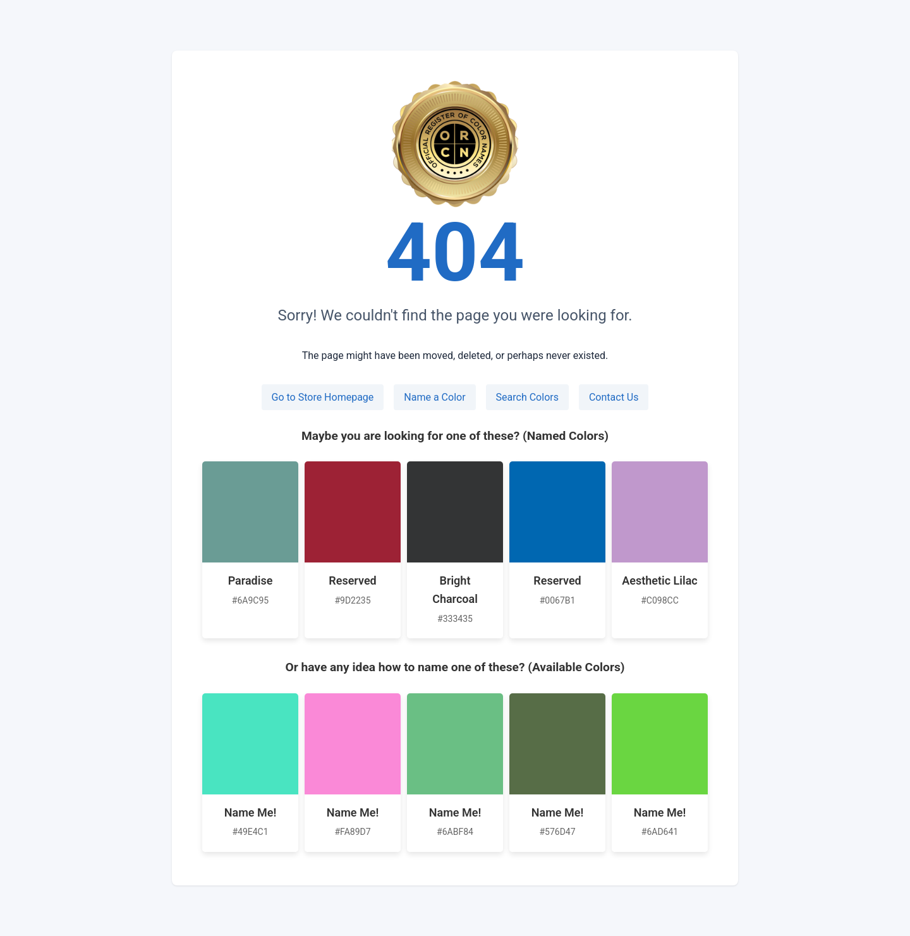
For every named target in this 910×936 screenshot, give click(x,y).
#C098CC (660, 600)
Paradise (250, 580)
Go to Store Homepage (323, 397)
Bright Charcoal (455, 589)
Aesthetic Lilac (659, 580)
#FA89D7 (352, 832)
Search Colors (527, 397)
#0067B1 (558, 600)
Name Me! (250, 812)
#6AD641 (659, 832)
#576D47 (557, 832)
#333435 (455, 619)
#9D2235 (352, 600)
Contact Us (614, 397)
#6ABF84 (455, 832)
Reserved (352, 580)
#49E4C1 (250, 832)
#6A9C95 (250, 600)
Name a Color (434, 397)
